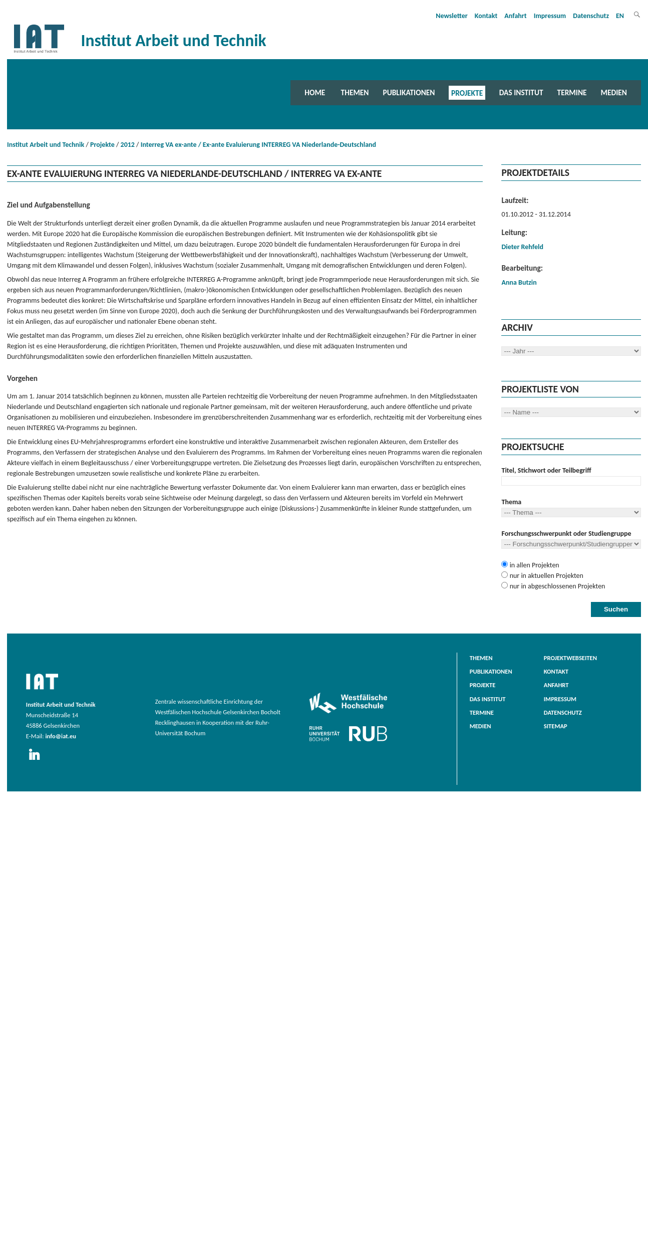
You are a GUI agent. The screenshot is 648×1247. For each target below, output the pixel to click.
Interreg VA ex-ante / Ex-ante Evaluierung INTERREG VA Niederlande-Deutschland (258, 144)
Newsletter (452, 16)
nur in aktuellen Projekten (545, 575)
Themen (355, 92)
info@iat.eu (60, 736)
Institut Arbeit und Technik (45, 144)
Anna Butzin (518, 282)
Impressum (550, 16)
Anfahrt (515, 16)
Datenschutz (591, 16)
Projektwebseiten (570, 658)
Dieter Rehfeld (522, 247)
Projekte (467, 92)
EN (620, 16)
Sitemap (555, 726)
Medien (614, 92)
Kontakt (486, 16)
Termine (572, 92)
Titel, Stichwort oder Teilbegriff (546, 470)
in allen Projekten (533, 565)
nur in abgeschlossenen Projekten (556, 586)
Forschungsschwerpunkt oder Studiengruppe (566, 533)
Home (314, 92)
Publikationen (409, 92)
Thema (511, 502)
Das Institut (521, 92)
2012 (128, 144)
